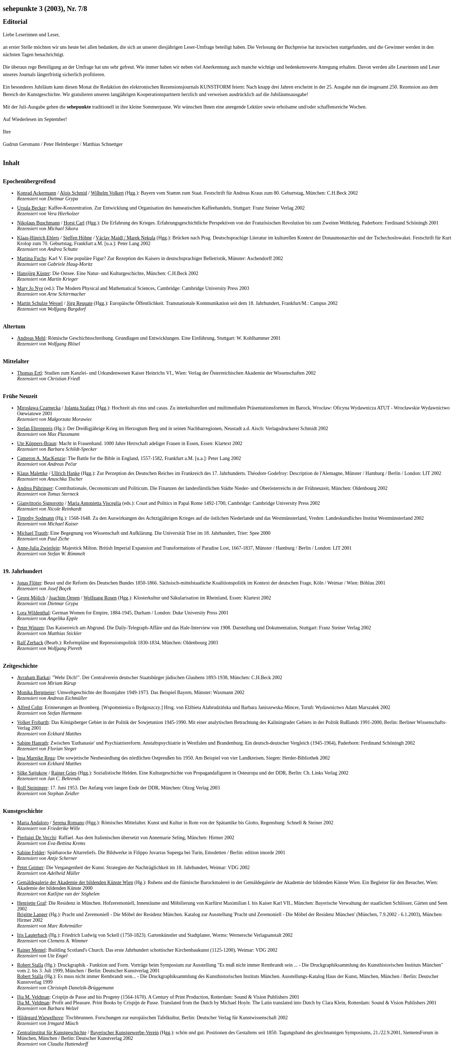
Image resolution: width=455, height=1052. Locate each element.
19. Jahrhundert (22, 571)
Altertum (14, 326)
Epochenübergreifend (29, 181)
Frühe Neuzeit (20, 396)
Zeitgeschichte (20, 666)
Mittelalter (16, 361)
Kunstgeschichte (23, 811)
